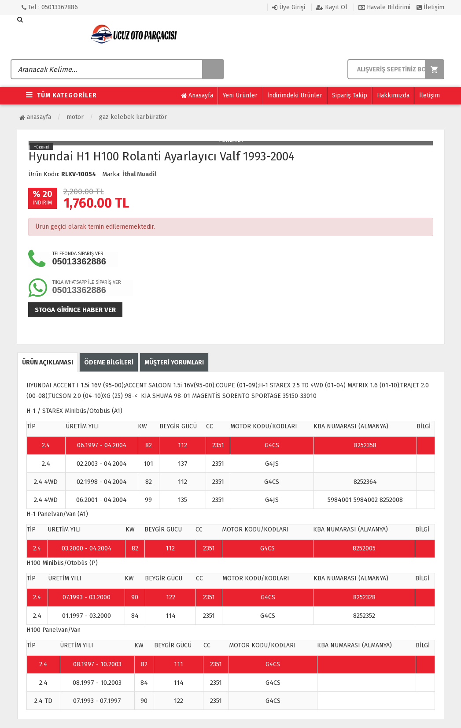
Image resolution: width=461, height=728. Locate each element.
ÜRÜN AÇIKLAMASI (47, 362)
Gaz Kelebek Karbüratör (133, 117)
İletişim (430, 7)
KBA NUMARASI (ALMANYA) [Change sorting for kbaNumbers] (350, 426)
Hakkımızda (393, 95)
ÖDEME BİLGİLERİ (108, 362)
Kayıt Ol (331, 7)
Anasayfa (197, 95)
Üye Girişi (288, 7)
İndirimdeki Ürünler (294, 95)
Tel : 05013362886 (50, 7)
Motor (75, 117)
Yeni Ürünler (240, 95)
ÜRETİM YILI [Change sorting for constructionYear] (82, 426)
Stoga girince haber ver (75, 310)
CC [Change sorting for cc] (209, 426)
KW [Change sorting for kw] (142, 426)
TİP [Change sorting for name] (31, 426)
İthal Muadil (139, 174)
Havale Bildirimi (384, 7)
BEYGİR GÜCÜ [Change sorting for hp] (178, 426)
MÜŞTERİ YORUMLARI (174, 362)
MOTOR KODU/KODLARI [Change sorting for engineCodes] (263, 426)
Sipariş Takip (349, 95)
